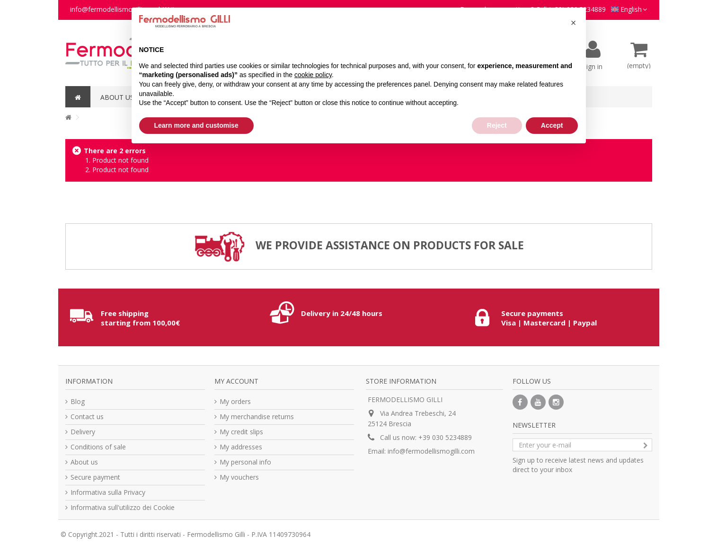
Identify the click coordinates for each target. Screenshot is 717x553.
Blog (78, 401)
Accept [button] (552, 125)
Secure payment (95, 477)
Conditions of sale (98, 446)
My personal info (245, 461)
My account (236, 381)
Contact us (87, 416)
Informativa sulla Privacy (108, 492)
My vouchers (239, 477)
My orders (235, 401)
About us (84, 461)
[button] (573, 22)
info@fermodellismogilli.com (431, 451)
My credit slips (241, 431)
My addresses (241, 446)
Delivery (83, 431)
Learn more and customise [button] (196, 125)
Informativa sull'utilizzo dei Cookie (123, 507)
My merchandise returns (257, 416)
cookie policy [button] (313, 75)
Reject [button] (497, 125)
